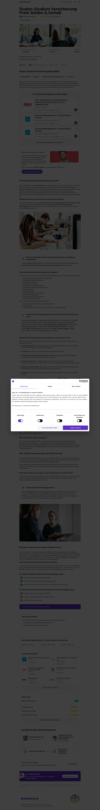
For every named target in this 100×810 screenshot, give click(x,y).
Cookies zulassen (75, 427)
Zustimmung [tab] (24, 386)
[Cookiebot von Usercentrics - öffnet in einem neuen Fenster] (80, 381)
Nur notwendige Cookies (49, 427)
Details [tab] (50, 386)
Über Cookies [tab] (76, 386)
